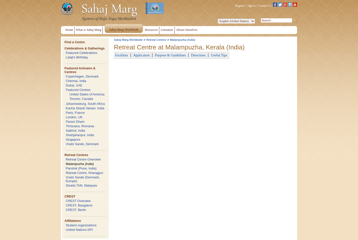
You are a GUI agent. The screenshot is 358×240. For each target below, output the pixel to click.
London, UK (74, 117)
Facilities (121, 55)
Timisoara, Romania (80, 126)
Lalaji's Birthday (77, 57)
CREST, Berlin (76, 210)
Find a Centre (74, 42)
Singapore (73, 139)
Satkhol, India (75, 130)
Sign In (251, 5)
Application (141, 55)
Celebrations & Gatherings (84, 48)
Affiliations (72, 221)
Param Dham (75, 121)
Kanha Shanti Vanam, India (85, 108)
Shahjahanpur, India (80, 135)
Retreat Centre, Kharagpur (84, 173)
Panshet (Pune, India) (81, 168)
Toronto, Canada (81, 99)
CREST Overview (78, 201)
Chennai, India (76, 81)
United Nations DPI (79, 230)
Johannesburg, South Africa (85, 104)
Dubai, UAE (74, 85)
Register (240, 5)
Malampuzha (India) (80, 164)
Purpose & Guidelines (170, 55)
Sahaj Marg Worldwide (128, 39)
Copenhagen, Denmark (82, 76)
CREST (69, 196)
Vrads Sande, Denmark (82, 144)
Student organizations (81, 225)
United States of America (86, 94)
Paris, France (75, 113)
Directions (198, 55)
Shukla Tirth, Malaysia (81, 185)
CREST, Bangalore (79, 205)
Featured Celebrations (81, 53)
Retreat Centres (76, 155)
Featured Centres (78, 90)
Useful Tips (219, 55)
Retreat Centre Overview (83, 159)
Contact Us (264, 5)
